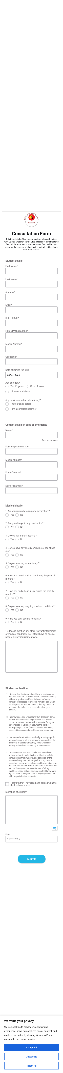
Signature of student (16, 791)
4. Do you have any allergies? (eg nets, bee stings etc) (30, 549)
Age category (12, 382)
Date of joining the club (17, 370)
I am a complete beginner (23, 409)
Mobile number (13, 459)
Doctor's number (14, 485)
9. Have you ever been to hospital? (23, 618)
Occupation (11, 356)
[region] (31, 1044)
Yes (12, 515)
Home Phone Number (16, 331)
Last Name (11, 279)
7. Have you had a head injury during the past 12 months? (29, 593)
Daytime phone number (17, 446)
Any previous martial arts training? (23, 400)
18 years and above (20, 391)
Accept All (31, 1047)
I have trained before (20, 404)
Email (8, 304)
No (21, 515)
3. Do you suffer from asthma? (21, 535)
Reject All (31, 1065)
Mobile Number (13, 344)
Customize (31, 1056)
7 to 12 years (17, 386)
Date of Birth (12, 318)
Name (9, 430)
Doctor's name (13, 472)
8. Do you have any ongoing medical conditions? (30, 606)
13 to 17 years (37, 386)
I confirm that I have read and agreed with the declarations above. (33, 784)
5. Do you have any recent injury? (22, 563)
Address (10, 292)
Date (7, 834)
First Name (11, 266)
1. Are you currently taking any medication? (27, 511)
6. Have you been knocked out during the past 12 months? (30, 577)
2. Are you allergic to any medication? (24, 523)
